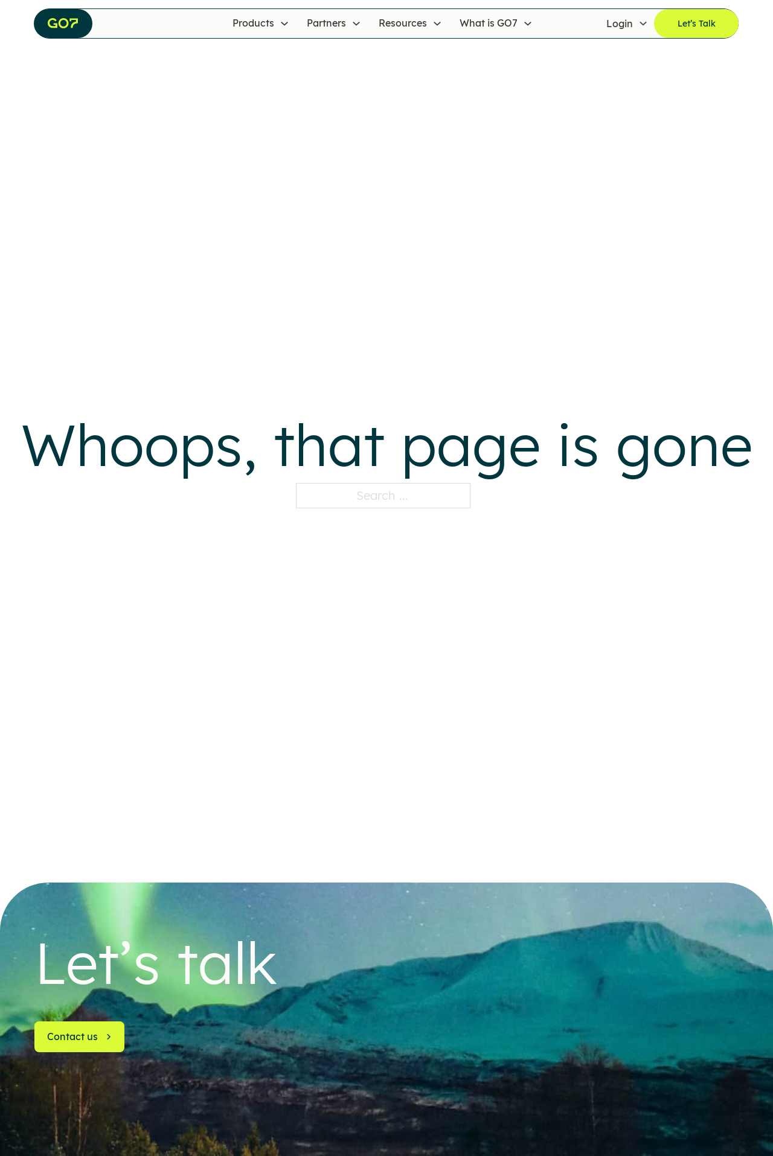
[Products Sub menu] (284, 23)
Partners (326, 23)
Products (253, 23)
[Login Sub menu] (643, 23)
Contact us (79, 1036)
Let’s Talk (697, 23)
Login (619, 23)
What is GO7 (489, 23)
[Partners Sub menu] (356, 23)
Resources (403, 23)
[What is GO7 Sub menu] (528, 23)
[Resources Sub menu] (437, 23)
